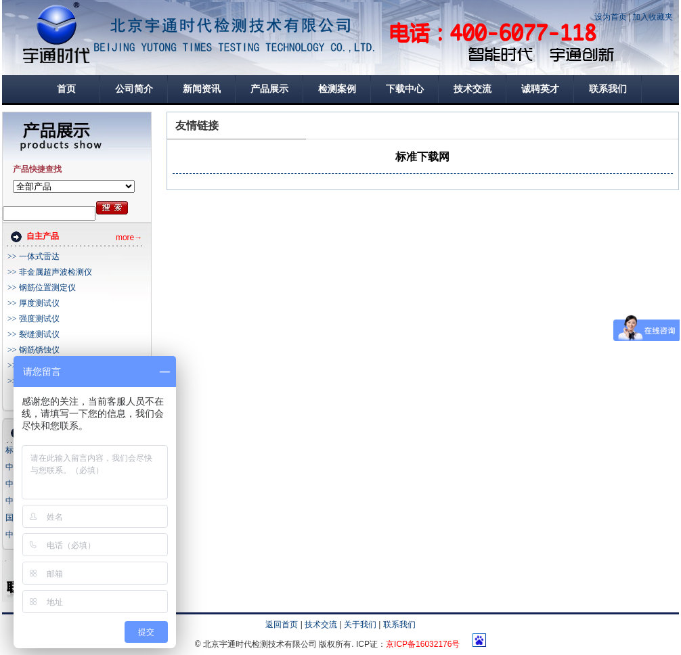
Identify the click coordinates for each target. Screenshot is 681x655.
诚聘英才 (540, 89)
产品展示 (269, 89)
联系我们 (608, 89)
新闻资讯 (202, 89)
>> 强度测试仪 (33, 318)
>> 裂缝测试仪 (33, 334)
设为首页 (610, 17)
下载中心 (405, 89)
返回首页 (281, 624)
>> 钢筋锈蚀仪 (33, 350)
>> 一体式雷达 (33, 256)
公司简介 (134, 89)
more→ (129, 237)
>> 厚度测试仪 (33, 303)
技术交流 (472, 89)
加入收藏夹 (652, 17)
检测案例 (337, 89)
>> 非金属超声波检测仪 (49, 272)
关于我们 (360, 624)
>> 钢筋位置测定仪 (41, 287)
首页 (66, 89)
